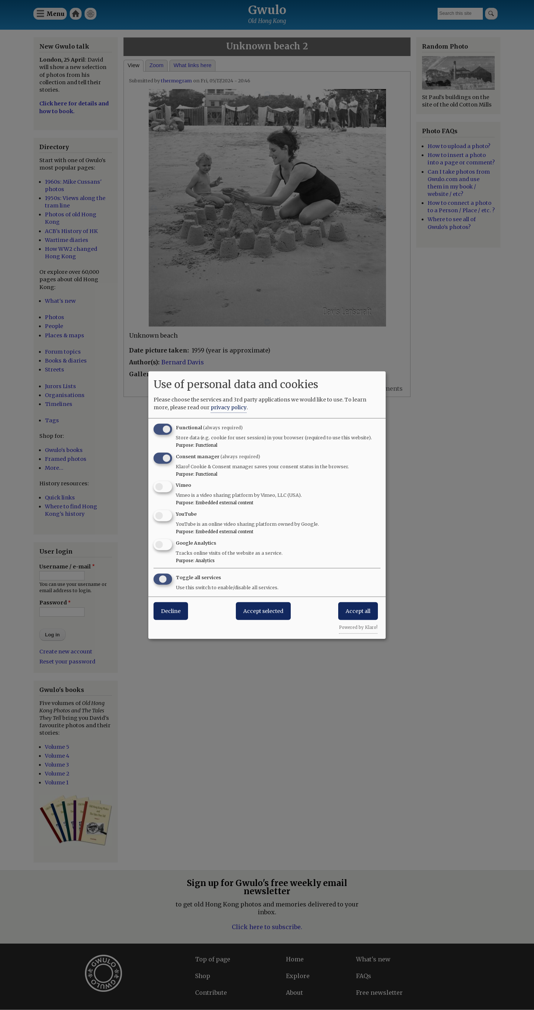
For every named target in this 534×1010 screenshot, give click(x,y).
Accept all (358, 610)
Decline (171, 610)
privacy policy (229, 407)
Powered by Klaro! (358, 627)
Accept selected (263, 610)
